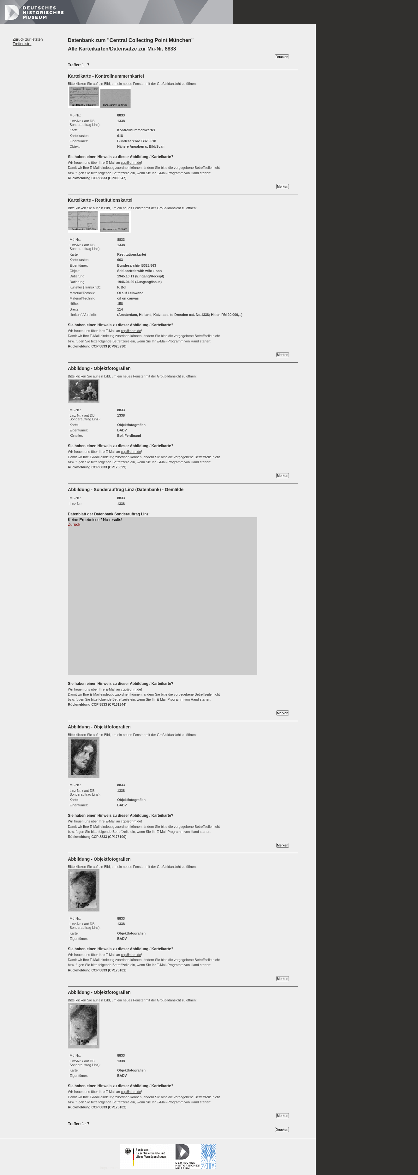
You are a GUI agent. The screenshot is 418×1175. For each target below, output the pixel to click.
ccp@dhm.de (131, 162)
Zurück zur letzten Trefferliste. (28, 41)
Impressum (158, 1168)
